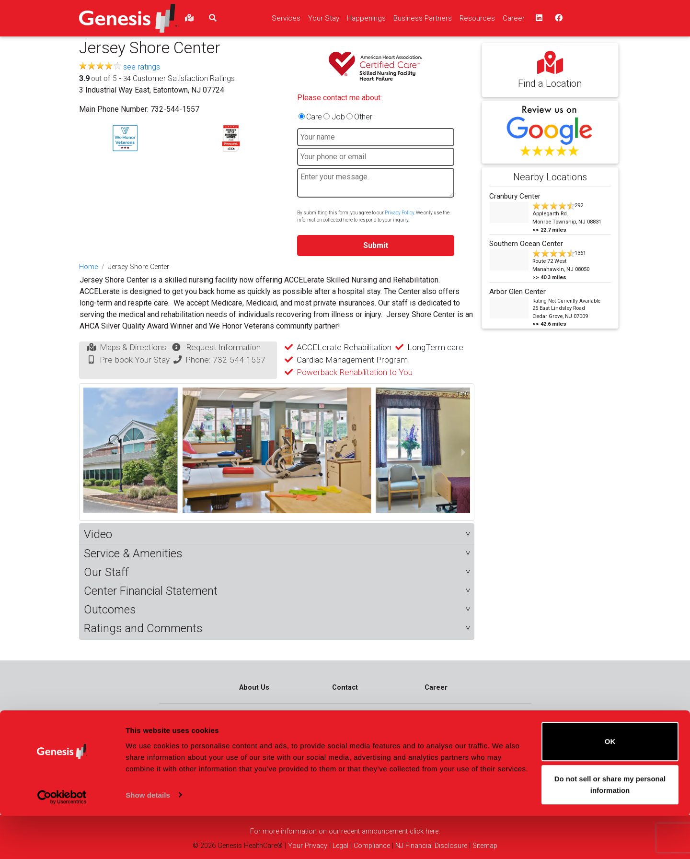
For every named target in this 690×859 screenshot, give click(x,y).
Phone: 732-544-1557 (225, 360)
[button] (277, 534)
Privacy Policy (399, 212)
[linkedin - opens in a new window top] (538, 18)
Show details (148, 838)
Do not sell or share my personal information (610, 827)
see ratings (141, 66)
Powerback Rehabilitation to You (355, 372)
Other (363, 116)
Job (338, 116)
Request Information (223, 347)
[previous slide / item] (90, 452)
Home (88, 267)
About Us (254, 687)
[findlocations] (189, 18)
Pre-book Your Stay (135, 360)
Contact (345, 687)
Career (436, 687)
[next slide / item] (463, 452)
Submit (375, 245)
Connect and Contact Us (491, 733)
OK (610, 785)
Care (314, 116)
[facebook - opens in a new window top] (558, 18)
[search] (212, 18)
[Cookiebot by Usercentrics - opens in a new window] (62, 840)
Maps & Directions (133, 347)
